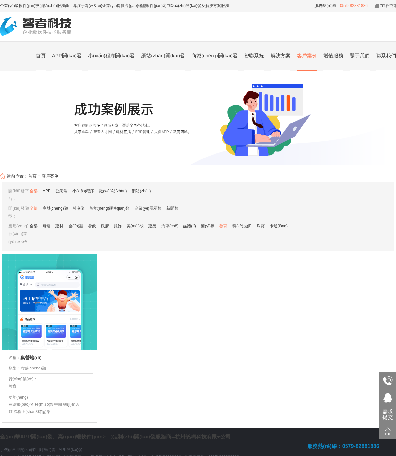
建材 (59, 226)
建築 (152, 226)
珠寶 (261, 226)
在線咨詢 (388, 5)
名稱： (14, 357)
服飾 (118, 226)
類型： (14, 368)
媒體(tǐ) (189, 226)
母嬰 (46, 226)
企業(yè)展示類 (148, 208)
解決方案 (280, 55)
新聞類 (172, 208)
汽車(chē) (169, 226)
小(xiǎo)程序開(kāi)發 (111, 55)
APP (46, 191)
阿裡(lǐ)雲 (47, 449)
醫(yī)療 (207, 226)
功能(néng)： (20, 397)
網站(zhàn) (141, 191)
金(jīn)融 (75, 226)
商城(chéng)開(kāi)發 (214, 55)
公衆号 (61, 191)
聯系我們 (386, 55)
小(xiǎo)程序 (83, 191)
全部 (34, 191)
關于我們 (360, 55)
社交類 (79, 208)
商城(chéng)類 (55, 208)
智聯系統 (254, 55)
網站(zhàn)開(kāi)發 (163, 55)
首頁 (41, 55)
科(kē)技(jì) (242, 226)
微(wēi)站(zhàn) (113, 191)
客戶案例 (307, 55)
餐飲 (92, 226)
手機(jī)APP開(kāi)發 (18, 449)
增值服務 (333, 55)
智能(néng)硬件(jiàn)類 (110, 208)
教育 (223, 226)
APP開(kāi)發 (67, 55)
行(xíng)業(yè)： (23, 379)
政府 (105, 226)
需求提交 (387, 414)
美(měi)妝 (135, 226)
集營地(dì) (31, 357)
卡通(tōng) (279, 226)
